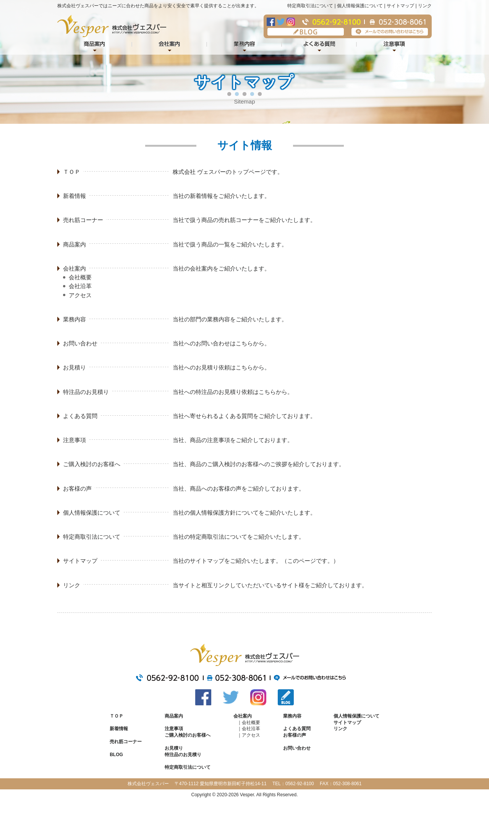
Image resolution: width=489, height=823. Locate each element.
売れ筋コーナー (83, 220)
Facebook (271, 22)
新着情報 (74, 196)
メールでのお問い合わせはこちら (389, 32)
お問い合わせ (80, 343)
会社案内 (169, 45)
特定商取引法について (310, 5)
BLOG (305, 32)
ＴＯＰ (71, 171)
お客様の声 (77, 488)
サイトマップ (400, 5)
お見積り (74, 367)
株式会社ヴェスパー (111, 26)
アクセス (80, 295)
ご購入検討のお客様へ (91, 464)
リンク (425, 5)
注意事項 (394, 45)
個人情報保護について (360, 5)
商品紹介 (94, 45)
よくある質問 (319, 45)
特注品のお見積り (86, 392)
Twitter (281, 22)
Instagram (291, 22)
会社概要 (80, 277)
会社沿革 (80, 286)
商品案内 (74, 244)
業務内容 (244, 45)
